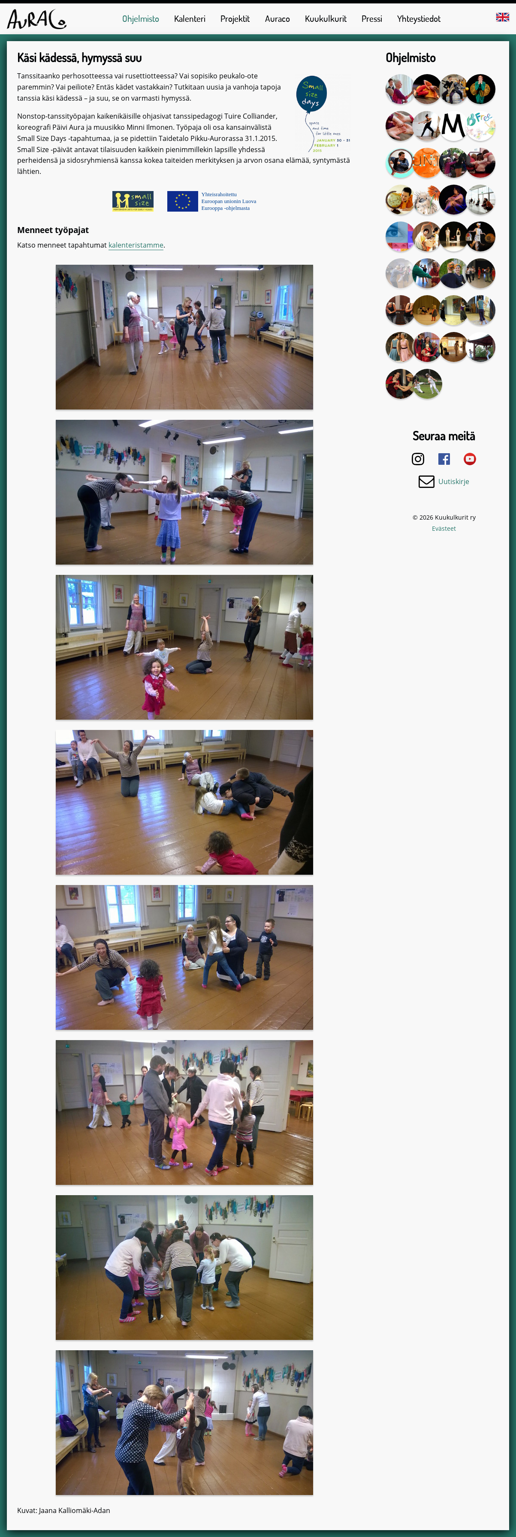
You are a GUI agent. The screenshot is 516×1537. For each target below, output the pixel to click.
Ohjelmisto (140, 18)
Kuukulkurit (326, 18)
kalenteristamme (136, 245)
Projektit (235, 18)
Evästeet (444, 528)
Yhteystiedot (419, 18)
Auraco (277, 18)
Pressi (372, 18)
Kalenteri (189, 18)
